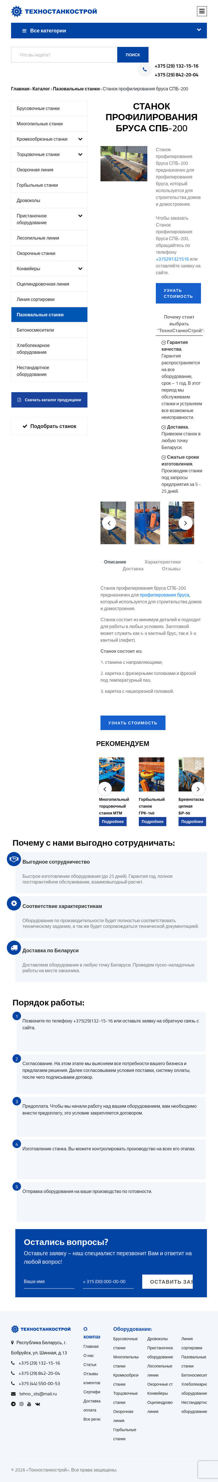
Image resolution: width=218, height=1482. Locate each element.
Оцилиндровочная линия (43, 284)
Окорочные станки (36, 253)
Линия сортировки (36, 299)
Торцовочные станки (50, 154)
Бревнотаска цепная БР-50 (191, 806)
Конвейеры (50, 268)
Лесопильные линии (38, 238)
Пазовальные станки (40, 314)
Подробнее (113, 821)
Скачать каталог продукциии (49, 400)
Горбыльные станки (37, 185)
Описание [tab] (115, 561)
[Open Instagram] (23, 1404)
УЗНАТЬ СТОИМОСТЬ (178, 293)
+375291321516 (172, 259)
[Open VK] (39, 1404)
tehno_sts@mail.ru (38, 1393)
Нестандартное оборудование (33, 371)
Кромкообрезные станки (50, 139)
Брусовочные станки (38, 108)
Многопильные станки (40, 123)
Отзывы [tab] (171, 568)
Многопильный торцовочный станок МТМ (114, 806)
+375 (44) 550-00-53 (39, 1383)
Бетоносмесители (35, 330)
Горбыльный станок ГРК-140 (152, 806)
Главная (90, 1346)
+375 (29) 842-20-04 (176, 75)
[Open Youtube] (30, 1404)
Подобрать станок (49, 426)
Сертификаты (96, 1392)
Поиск (133, 55)
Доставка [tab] (133, 568)
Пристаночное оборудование (50, 219)
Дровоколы (28, 200)
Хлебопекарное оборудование (33, 348)
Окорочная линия (35, 169)
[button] (109, 523)
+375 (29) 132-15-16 (176, 66)
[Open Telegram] (14, 1404)
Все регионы (94, 1419)
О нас (88, 1355)
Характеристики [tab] (163, 561)
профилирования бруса (164, 595)
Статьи (89, 1364)
